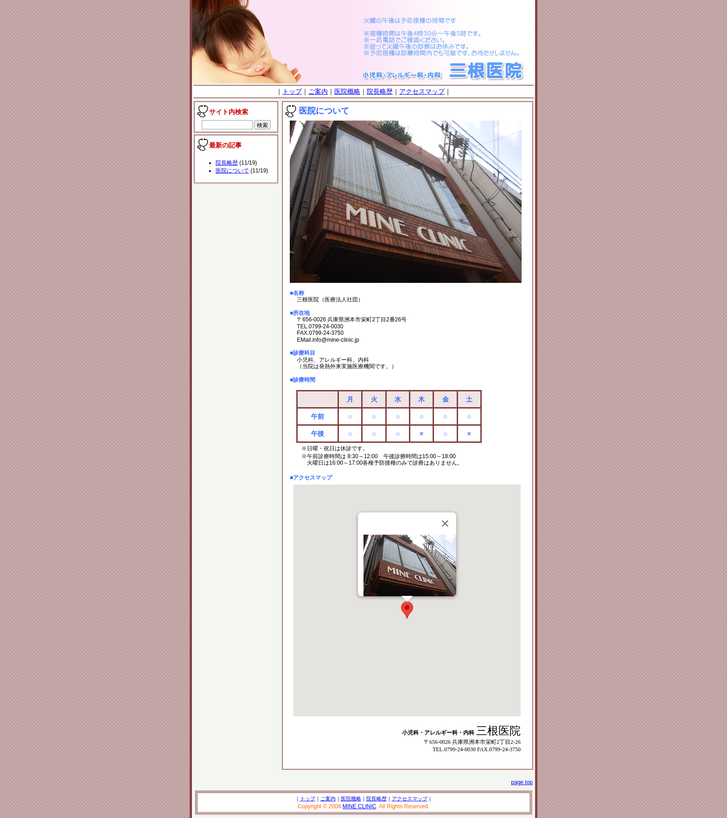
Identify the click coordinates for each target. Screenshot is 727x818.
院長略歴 (380, 91)
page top (522, 782)
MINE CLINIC (359, 806)
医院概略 (347, 91)
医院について (232, 170)
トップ (292, 91)
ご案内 (318, 91)
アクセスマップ (422, 91)
